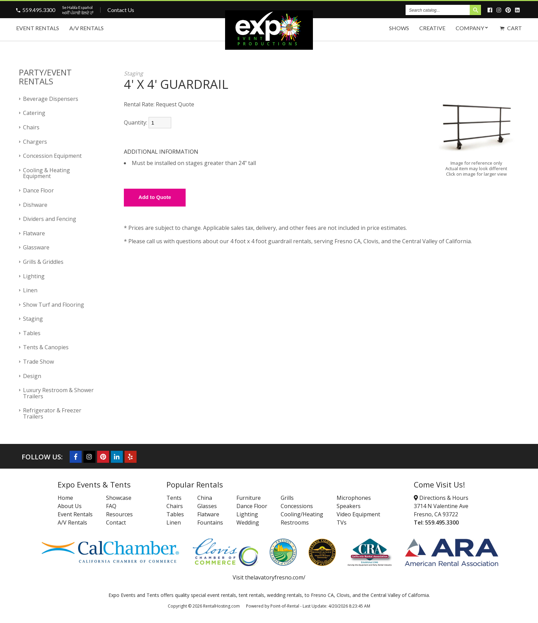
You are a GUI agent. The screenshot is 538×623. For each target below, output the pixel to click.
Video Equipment (358, 514)
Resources (119, 514)
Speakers (349, 506)
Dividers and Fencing (49, 219)
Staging (33, 318)
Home (65, 498)
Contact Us (120, 10)
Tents (174, 498)
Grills (287, 498)
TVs (342, 522)
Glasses (207, 506)
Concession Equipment (52, 156)
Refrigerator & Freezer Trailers (52, 413)
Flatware (34, 233)
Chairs (31, 127)
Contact (116, 522)
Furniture (248, 498)
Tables (31, 333)
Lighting (34, 276)
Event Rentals (37, 28)
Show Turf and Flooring (53, 304)
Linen (30, 290)
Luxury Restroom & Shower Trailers (58, 393)
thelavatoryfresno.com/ (275, 577)
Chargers (35, 141)
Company (473, 28)
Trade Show (38, 361)
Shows (399, 28)
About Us (70, 506)
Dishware (35, 205)
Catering (34, 113)
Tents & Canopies (46, 347)
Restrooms (295, 522)
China (204, 498)
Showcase (118, 498)
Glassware (36, 247)
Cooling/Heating (302, 514)
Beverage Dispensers (50, 99)
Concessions (297, 506)
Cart (511, 28)
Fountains (210, 522)
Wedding (247, 522)
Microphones (354, 498)
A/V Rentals (86, 28)
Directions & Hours (441, 498)
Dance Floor (38, 190)
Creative (432, 28)
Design (32, 376)
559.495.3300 (38, 10)
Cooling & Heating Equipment (46, 173)
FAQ (111, 506)
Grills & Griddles (43, 262)
